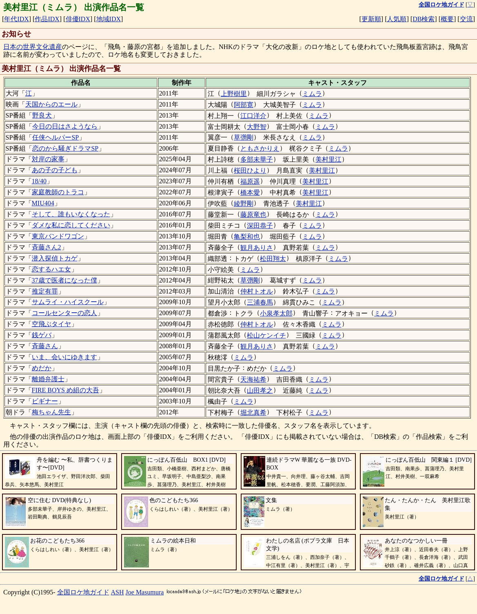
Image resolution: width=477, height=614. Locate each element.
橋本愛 (250, 192)
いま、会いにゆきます (64, 357)
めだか (41, 368)
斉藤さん (45, 346)
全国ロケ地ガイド (83, 592)
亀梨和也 (247, 236)
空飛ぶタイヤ (51, 323)
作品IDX (47, 19)
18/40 (39, 181)
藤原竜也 (253, 214)
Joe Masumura (145, 592)
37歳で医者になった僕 (64, 280)
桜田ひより (250, 170)
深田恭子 (260, 225)
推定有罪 (45, 291)
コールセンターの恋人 (64, 312)
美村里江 (328, 159)
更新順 (371, 19)
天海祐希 (253, 379)
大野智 (256, 126)
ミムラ (312, 93)
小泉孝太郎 (276, 313)
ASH (117, 592)
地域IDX (108, 19)
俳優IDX (78, 19)
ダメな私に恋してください (71, 225)
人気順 (396, 19)
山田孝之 (260, 390)
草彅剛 (243, 137)
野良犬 (42, 115)
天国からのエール (51, 104)
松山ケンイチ (266, 335)
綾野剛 (243, 203)
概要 (447, 19)
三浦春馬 (260, 302)
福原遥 (250, 181)
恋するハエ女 (51, 269)
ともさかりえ (260, 148)
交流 (466, 19)
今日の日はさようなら (65, 126)
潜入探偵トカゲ (55, 258)
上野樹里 (234, 93)
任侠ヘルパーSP (55, 137)
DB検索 (424, 19)
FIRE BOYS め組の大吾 (65, 390)
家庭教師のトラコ (58, 192)
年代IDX (16, 19)
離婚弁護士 (48, 379)
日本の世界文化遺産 (32, 46)
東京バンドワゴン (58, 236)
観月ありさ (256, 247)
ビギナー (45, 401)
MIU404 (43, 203)
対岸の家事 (48, 159)
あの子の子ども (55, 170)
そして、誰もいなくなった (71, 214)
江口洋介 (253, 115)
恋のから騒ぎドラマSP (65, 148)
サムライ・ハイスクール (68, 301)
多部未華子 (256, 159)
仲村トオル (256, 291)
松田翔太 (273, 258)
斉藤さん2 (46, 247)
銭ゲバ (41, 334)
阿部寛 (243, 104)
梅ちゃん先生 (51, 412)
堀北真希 (253, 412)
